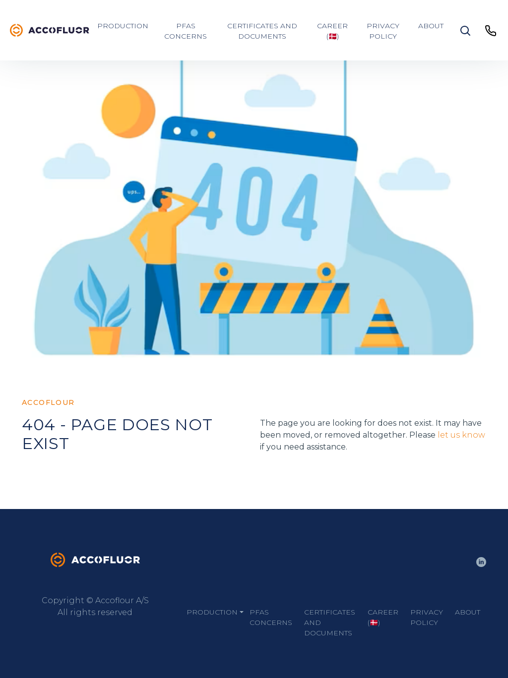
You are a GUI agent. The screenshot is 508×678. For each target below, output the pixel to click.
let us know (461, 435)
